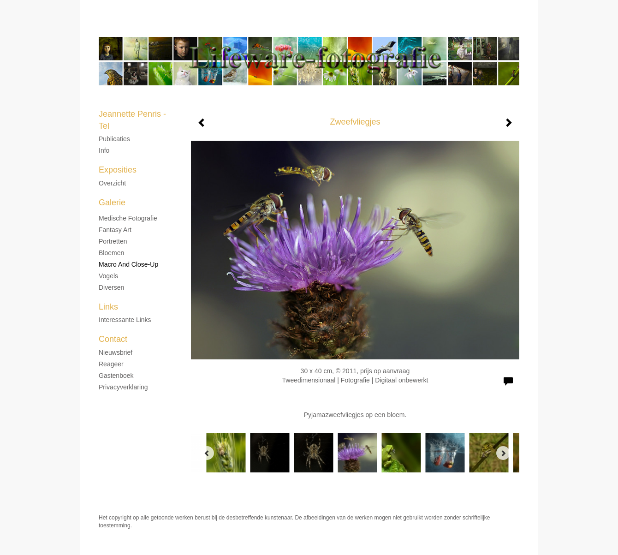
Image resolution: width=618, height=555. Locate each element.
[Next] (503, 453)
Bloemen (111, 253)
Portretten (113, 241)
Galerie (112, 202)
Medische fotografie (128, 218)
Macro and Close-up (128, 264)
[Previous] (207, 453)
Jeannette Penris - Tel (287, 27)
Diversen (111, 287)
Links (108, 306)
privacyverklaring (123, 387)
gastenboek (116, 375)
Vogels (108, 276)
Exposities (118, 169)
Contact (113, 339)
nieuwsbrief (115, 352)
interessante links (125, 319)
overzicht (112, 183)
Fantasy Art (115, 229)
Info (104, 150)
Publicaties (114, 139)
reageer (111, 364)
